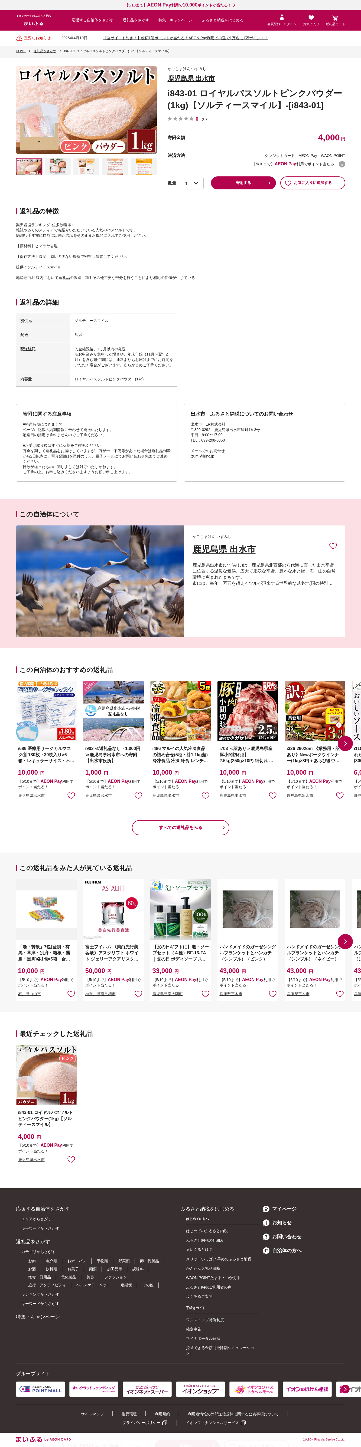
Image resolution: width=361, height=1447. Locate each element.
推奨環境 (129, 1414)
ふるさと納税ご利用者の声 (209, 1287)
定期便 (126, 1285)
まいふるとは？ (199, 1249)
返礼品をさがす (136, 20)
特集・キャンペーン (175, 20)
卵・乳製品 (149, 1261)
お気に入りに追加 (333, 545)
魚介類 (51, 1261)
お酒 (32, 1269)
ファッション (115, 1277)
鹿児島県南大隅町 (167, 994)
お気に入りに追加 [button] (71, 795)
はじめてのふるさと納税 (207, 1231)
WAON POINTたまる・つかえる (213, 1277)
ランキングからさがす (40, 1294)
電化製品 (68, 1277)
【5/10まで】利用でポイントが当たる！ (178, 5)
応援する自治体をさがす (92, 20)
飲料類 (51, 1269)
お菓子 (73, 1269)
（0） (204, 119)
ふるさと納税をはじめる (222, 20)
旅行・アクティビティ (47, 1285)
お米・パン (76, 1261)
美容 (90, 1277)
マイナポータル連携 (203, 1338)
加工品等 (114, 1269)
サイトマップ (92, 1414)
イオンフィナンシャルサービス (212, 1422)
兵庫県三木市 (231, 994)
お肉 (32, 1261)
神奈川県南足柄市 (100, 994)
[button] (345, 743)
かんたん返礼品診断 (203, 1268)
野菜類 (124, 1261)
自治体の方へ (282, 1250)
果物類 (102, 1261)
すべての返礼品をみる (180, 827)
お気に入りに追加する (308, 183)
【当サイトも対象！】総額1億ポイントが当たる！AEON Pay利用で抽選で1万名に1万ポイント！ (185, 38)
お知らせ (277, 1222)
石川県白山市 (29, 994)
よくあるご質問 (199, 1296)
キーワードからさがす (40, 1228)
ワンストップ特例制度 (205, 1320)
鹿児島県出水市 (31, 795)
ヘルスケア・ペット (93, 1285)
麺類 (93, 1269)
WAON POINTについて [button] (342, 164)
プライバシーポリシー (141, 1422)
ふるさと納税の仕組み (205, 1240)
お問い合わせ (282, 1236)
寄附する (243, 182)
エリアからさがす (36, 1219)
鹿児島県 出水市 (191, 78)
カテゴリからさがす (38, 1251)
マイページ (280, 1209)
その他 (148, 1285)
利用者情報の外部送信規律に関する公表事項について (233, 1414)
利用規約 (162, 1414)
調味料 (138, 1269)
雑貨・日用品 (39, 1277)
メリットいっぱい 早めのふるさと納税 (219, 1259)
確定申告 (193, 1329)
